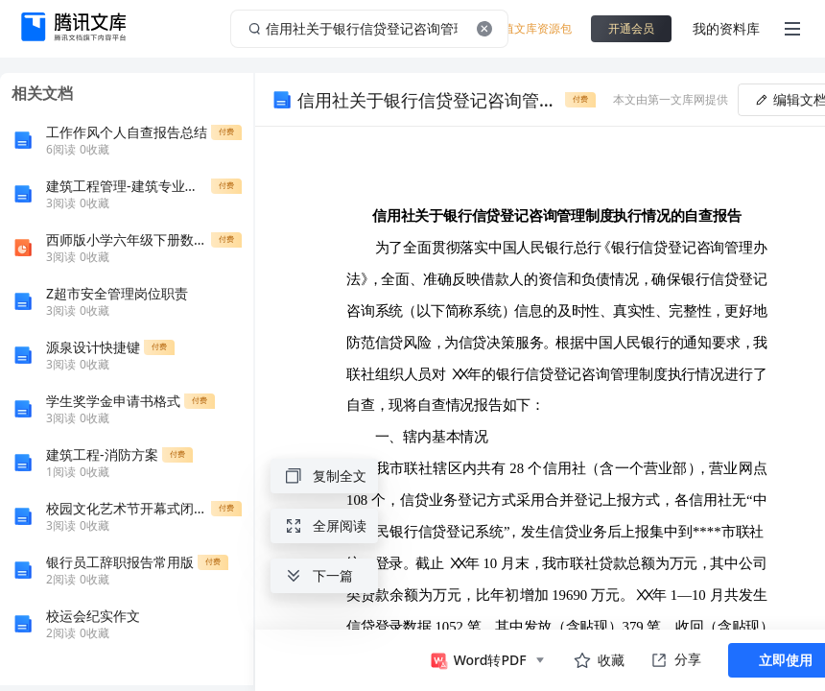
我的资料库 (726, 28)
